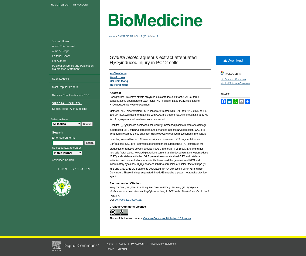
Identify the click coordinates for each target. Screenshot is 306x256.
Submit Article (60, 78)
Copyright (122, 249)
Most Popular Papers (65, 87)
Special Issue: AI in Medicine (69, 108)
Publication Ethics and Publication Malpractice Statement (73, 67)
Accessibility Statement (163, 243)
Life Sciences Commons (233, 79)
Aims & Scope (60, 51)
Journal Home (60, 41)
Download (233, 60)
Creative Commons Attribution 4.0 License (167, 218)
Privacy (110, 249)
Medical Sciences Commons (235, 83)
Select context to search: (67, 147)
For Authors (59, 60)
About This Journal (63, 46)
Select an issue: (60, 119)
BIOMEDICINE (125, 36)
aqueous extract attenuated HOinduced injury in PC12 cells (153, 60)
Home (112, 36)
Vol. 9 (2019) (142, 36)
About (122, 243)
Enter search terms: (64, 137)
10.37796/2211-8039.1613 (129, 199)
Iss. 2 (155, 36)
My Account (138, 243)
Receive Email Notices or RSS (70, 95)
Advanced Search (63, 160)
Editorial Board (61, 56)
